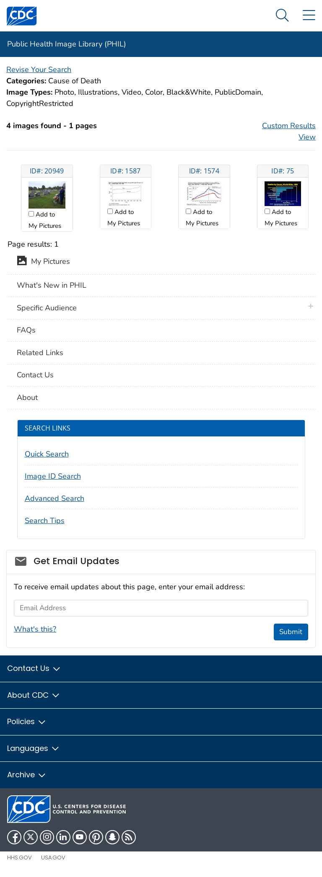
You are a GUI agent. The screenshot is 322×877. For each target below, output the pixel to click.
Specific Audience (47, 308)
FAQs (26, 330)
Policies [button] (27, 721)
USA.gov (53, 858)
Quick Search (47, 454)
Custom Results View (289, 131)
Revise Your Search (38, 69)
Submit (290, 632)
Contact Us (35, 375)
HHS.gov (19, 858)
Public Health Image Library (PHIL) (66, 44)
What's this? (35, 629)
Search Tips (45, 521)
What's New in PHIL (51, 285)
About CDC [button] (33, 695)
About (27, 397)
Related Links (40, 353)
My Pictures (43, 262)
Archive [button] (27, 774)
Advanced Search (54, 498)
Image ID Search (53, 476)
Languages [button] (33, 748)
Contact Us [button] (34, 668)
